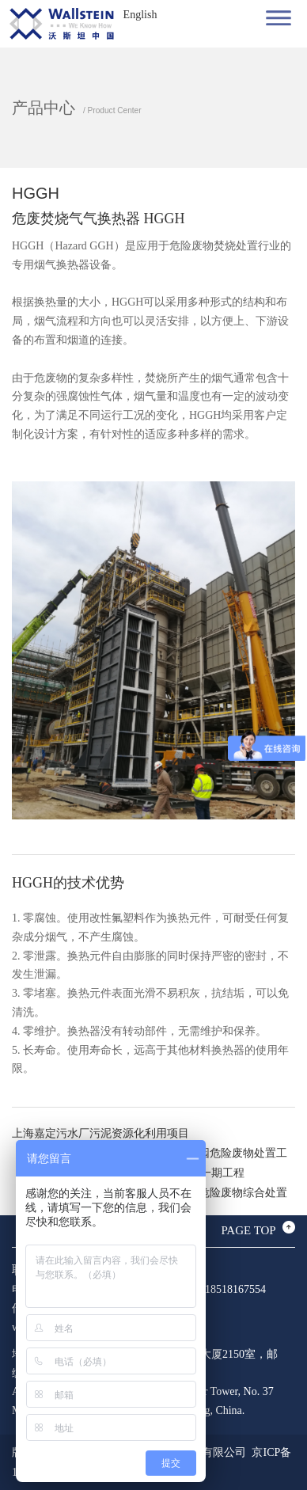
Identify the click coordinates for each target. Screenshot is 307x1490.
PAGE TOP (248, 1230)
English (140, 15)
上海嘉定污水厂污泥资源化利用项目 (100, 1133)
